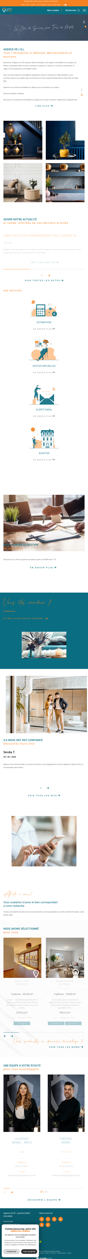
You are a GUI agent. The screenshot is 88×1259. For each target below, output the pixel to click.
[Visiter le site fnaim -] (19, 1243)
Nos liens (53, 1253)
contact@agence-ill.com (11, 1224)
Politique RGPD (61, 1253)
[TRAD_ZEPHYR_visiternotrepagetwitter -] (48, 1219)
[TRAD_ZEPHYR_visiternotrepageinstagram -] (54, 1219)
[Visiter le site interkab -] (32, 1242)
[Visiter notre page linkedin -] (60, 1219)
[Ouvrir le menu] (84, 10)
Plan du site (30, 1253)
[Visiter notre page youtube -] (41, 1224)
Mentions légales (39, 1253)
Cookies (69, 1253)
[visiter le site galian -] (8, 1243)
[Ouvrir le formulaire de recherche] (72, 10)
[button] (49, 275)
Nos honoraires (21, 1253)
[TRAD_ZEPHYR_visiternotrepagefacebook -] (41, 1219)
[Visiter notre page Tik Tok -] (48, 1224)
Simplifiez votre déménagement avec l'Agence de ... (41, 235)
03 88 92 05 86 (8, 1221)
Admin (47, 1253)
